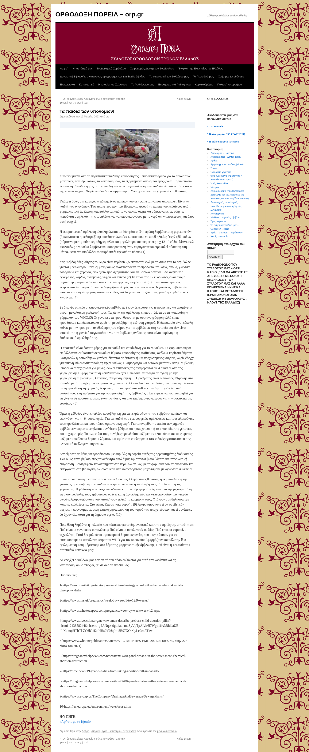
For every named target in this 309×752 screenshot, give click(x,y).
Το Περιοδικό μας (203, 76)
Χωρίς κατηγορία (219, 236)
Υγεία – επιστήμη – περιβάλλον (226, 232)
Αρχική (64, 68)
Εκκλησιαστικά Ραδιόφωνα (174, 84)
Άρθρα (85, 731)
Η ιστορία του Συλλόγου (112, 84)
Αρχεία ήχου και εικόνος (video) (226, 164)
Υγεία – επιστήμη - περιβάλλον (118, 731)
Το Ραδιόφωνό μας (142, 84)
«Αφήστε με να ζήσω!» (75, 721)
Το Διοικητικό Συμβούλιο (111, 68)
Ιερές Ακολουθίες (219, 183)
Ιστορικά (95, 731)
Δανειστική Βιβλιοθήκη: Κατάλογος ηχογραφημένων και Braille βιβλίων (102, 76)
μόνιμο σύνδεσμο (167, 731)
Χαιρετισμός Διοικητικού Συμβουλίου (152, 68)
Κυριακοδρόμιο (204, 84)
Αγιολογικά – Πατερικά (222, 153)
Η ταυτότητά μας (82, 68)
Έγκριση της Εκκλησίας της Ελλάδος (200, 68)
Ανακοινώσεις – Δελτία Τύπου (225, 156)
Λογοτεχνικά (217, 213)
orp (107, 116)
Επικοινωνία (67, 84)
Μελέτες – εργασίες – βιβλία (225, 217)
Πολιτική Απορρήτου (229, 84)
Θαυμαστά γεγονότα (220, 171)
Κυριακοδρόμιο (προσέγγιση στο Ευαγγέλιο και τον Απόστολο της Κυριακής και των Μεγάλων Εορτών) (229, 194)
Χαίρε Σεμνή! (185, 98)
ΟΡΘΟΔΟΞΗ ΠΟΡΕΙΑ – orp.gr (99, 14)
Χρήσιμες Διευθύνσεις (231, 76)
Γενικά (213, 168)
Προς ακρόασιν (218, 221)
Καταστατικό (86, 84)
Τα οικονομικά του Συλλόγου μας (169, 76)
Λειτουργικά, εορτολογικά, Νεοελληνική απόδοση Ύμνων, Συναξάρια (226, 206)
